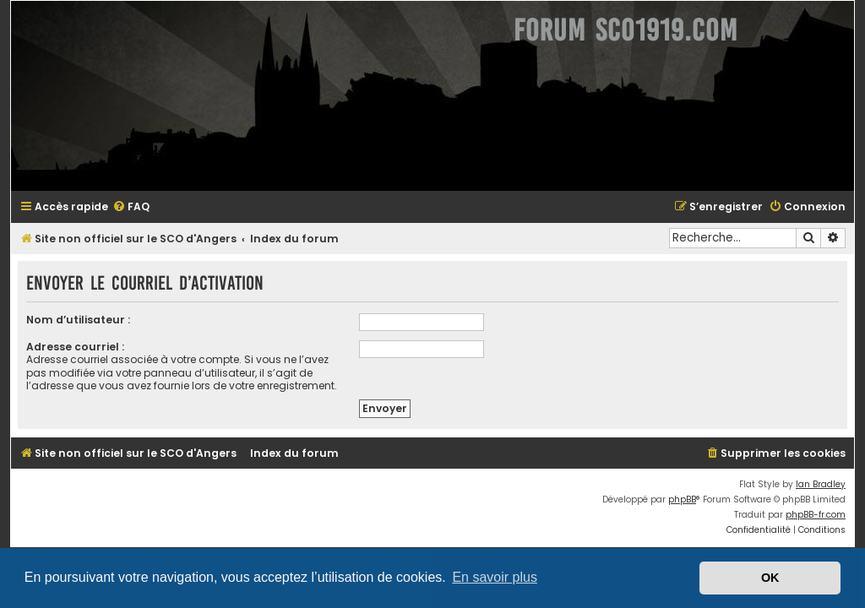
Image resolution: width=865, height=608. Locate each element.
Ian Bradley (821, 484)
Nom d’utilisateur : (78, 319)
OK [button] (770, 577)
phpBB (682, 499)
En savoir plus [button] (494, 577)
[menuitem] (131, 207)
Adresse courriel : (75, 346)
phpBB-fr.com (816, 514)
